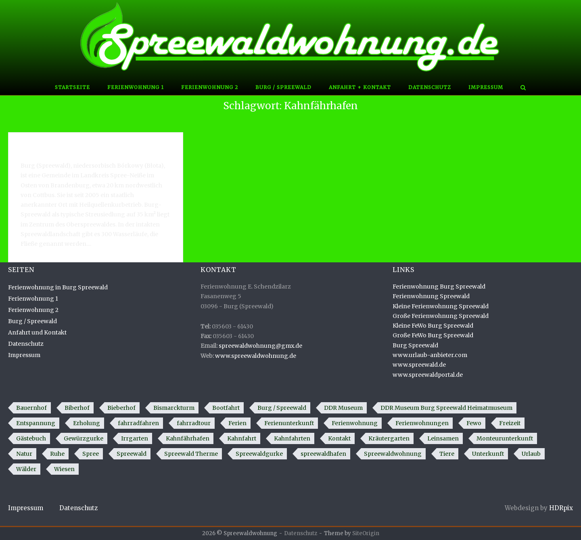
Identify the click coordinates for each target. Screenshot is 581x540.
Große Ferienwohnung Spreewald (441, 316)
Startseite (72, 87)
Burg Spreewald (415, 345)
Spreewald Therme (191, 453)
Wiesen (64, 469)
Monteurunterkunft (505, 438)
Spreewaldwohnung (393, 453)
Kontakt (339, 438)
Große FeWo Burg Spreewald (433, 335)
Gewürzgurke (83, 438)
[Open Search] (523, 88)
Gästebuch (31, 438)
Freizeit (509, 423)
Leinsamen (443, 438)
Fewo (473, 423)
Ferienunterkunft (289, 423)
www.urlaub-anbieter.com (430, 355)
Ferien (237, 423)
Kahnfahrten (292, 438)
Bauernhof (31, 407)
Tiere (446, 453)
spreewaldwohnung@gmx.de (260, 345)
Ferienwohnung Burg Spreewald (439, 286)
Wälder (26, 469)
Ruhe (57, 453)
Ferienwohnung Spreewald (431, 296)
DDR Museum (343, 407)
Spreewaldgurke (259, 453)
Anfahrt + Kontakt (360, 87)
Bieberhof (121, 407)
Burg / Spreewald (283, 87)
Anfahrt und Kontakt (37, 332)
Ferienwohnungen (422, 423)
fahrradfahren (138, 423)
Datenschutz (429, 87)
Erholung (86, 423)
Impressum (485, 87)
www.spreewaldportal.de (428, 374)
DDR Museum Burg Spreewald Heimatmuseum (446, 407)
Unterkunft (488, 453)
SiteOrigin (365, 533)
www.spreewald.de (419, 364)
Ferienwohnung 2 (209, 87)
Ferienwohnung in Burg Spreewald (58, 287)
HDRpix (561, 508)
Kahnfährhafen (187, 438)
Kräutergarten (389, 438)
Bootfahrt (226, 407)
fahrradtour (194, 423)
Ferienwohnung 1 (135, 87)
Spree (90, 453)
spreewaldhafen (323, 453)
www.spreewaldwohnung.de (255, 355)
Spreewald (131, 453)
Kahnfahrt (241, 438)
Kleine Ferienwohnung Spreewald (441, 306)
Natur (24, 453)
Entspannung (35, 423)
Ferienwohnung (355, 423)
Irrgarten (134, 438)
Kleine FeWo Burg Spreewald (433, 325)
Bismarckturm (173, 407)
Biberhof (77, 407)
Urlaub (531, 453)
